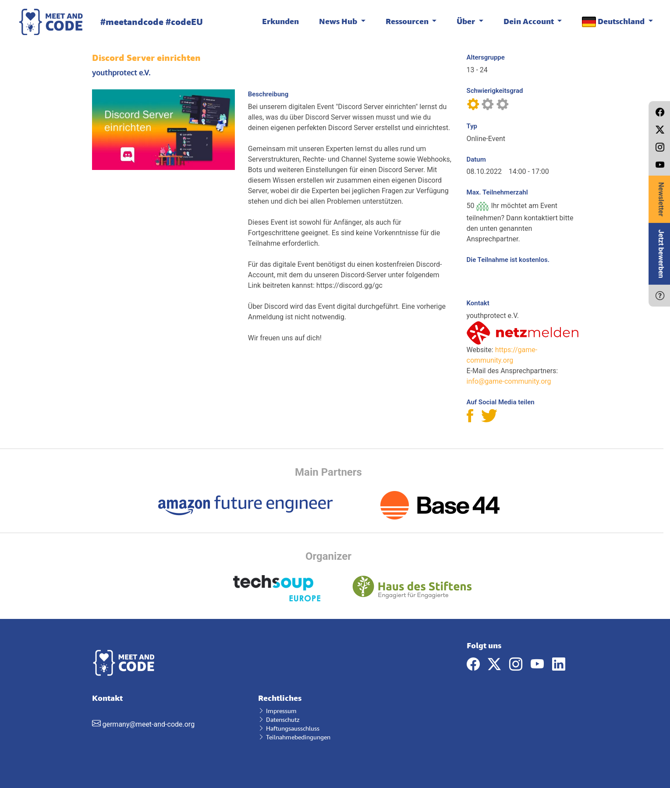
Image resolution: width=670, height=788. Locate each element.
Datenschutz (279, 719)
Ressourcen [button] (408, 21)
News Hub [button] (339, 21)
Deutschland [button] (614, 21)
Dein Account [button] (529, 21)
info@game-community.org (509, 381)
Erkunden (280, 21)
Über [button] (467, 21)
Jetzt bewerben (661, 254)
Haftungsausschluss (288, 728)
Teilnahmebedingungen (294, 737)
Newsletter (661, 199)
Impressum (277, 710)
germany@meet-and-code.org (148, 724)
